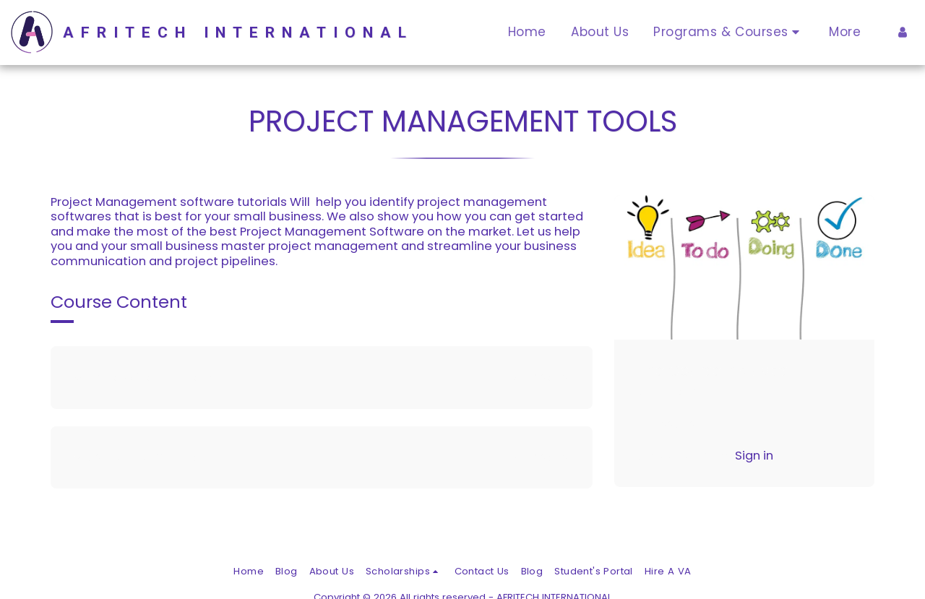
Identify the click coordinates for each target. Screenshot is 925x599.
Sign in (754, 455)
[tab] (321, 377)
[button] (728, 32)
